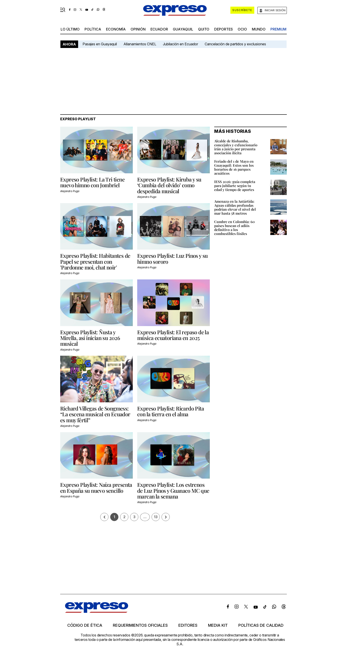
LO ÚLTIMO (70, 29)
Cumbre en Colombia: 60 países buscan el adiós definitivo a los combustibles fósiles (234, 227)
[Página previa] (104, 517)
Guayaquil (183, 29)
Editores (187, 625)
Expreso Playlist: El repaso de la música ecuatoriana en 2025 (173, 334)
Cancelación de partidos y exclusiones (235, 44)
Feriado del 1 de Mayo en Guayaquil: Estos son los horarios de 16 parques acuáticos (234, 167)
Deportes (223, 29)
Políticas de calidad (260, 625)
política (93, 29)
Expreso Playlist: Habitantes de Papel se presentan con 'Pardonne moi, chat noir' (95, 261)
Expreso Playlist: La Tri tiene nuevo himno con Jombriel (92, 182)
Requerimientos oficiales (140, 625)
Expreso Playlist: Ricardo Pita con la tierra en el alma (170, 411)
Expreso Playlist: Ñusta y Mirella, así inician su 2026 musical (90, 337)
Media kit (218, 625)
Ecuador (159, 29)
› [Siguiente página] (166, 517)
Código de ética (84, 625)
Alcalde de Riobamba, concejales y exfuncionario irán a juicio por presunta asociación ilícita (235, 147)
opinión (138, 29)
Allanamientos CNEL (139, 44)
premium (278, 29)
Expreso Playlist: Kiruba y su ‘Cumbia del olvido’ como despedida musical (169, 185)
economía (116, 29)
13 (156, 517)
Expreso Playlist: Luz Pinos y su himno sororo (172, 258)
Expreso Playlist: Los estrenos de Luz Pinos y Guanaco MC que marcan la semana (173, 490)
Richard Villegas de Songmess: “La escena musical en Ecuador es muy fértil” (95, 414)
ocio (242, 29)
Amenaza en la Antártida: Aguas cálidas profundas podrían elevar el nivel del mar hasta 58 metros (235, 207)
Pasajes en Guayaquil (100, 44)
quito (203, 29)
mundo (259, 29)
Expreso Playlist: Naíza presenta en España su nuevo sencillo (96, 487)
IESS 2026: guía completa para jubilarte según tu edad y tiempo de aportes (234, 185)
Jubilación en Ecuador (180, 44)
